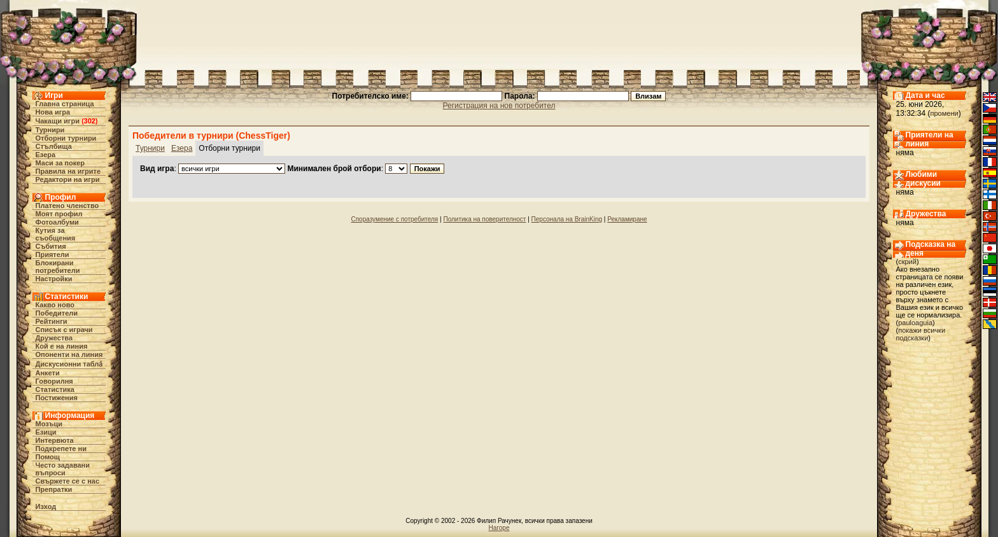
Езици (46, 432)
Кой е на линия (62, 346)
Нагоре (499, 527)
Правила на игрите (68, 171)
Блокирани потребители (58, 266)
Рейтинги (51, 321)
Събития (51, 246)
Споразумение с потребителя (394, 219)
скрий (907, 261)
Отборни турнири (66, 138)
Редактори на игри (68, 179)
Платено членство (67, 205)
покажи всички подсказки (921, 334)
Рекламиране (627, 219)
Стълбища (54, 146)
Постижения (57, 397)
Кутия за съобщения (56, 234)
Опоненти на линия (69, 354)
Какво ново (55, 305)
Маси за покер (60, 163)
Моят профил (59, 214)
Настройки (54, 278)
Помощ (48, 457)
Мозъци (49, 424)
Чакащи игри (58, 121)
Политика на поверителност (484, 219)
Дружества (54, 338)
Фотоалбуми (57, 222)
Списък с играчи (64, 329)
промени (945, 113)
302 (89, 121)
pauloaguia (915, 322)
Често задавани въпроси (63, 469)
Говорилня (54, 381)
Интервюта (55, 440)
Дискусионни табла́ (69, 364)
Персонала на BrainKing (566, 219)
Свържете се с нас (68, 481)
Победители (57, 313)
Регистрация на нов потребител (499, 105)
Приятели (52, 254)
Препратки (54, 489)
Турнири (50, 130)
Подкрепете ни (61, 448)
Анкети (48, 373)
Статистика (55, 389)
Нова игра (53, 112)
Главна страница (65, 104)
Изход (46, 506)
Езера (46, 154)
